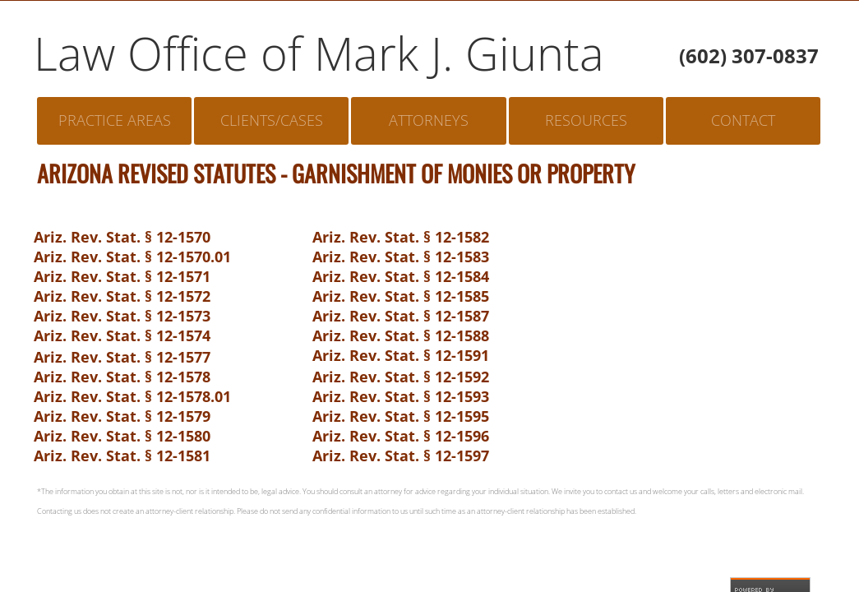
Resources (586, 120)
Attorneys (429, 120)
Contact (743, 120)
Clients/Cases (271, 120)
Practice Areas (114, 120)
